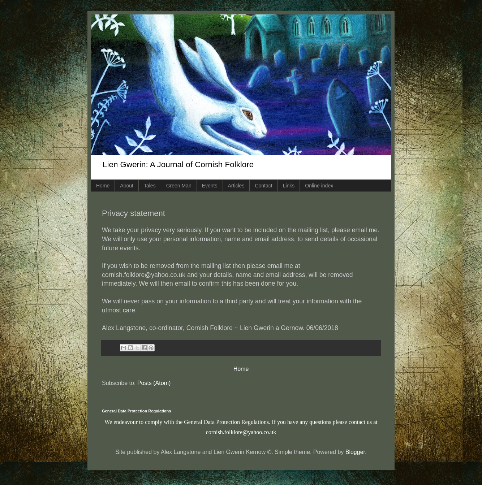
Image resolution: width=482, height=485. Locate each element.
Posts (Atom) (154, 383)
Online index (319, 186)
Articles (236, 186)
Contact (263, 186)
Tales (150, 186)
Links (289, 186)
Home (102, 186)
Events (210, 186)
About (126, 186)
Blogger (355, 452)
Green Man (178, 186)
